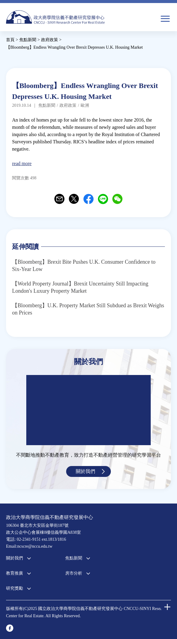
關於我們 (85, 471)
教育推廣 (14, 573)
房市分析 (73, 573)
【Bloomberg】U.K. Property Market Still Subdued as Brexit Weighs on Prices (88, 309)
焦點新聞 (73, 558)
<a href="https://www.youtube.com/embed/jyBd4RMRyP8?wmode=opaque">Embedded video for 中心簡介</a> (88, 410)
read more (21, 163)
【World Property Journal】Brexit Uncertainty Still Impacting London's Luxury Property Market (80, 287)
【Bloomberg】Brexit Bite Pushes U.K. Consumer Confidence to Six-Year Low (84, 265)
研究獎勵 (14, 588)
